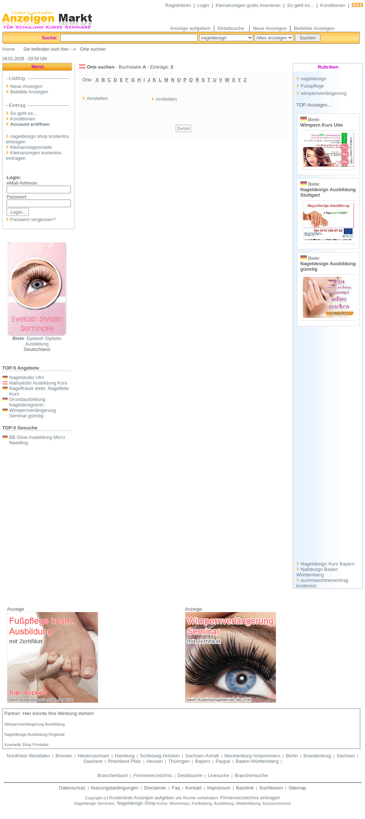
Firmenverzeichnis (152, 775)
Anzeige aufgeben (190, 28)
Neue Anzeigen (270, 28)
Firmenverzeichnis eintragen (250, 797)
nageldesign (313, 78)
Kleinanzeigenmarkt (31, 147)
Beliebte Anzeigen (314, 28)
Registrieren (178, 5)
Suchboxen (271, 788)
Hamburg (124, 755)
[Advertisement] (328, 445)
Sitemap (297, 788)
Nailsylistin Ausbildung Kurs (38, 383)
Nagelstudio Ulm (26, 377)
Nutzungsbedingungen (114, 788)
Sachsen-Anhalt (202, 755)
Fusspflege (312, 86)
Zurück (183, 128)
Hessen (155, 761)
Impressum (219, 788)
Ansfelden (166, 99)
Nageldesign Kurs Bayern (327, 564)
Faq (176, 788)
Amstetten (97, 98)
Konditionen (333, 5)
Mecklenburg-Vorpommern (252, 755)
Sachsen (346, 755)
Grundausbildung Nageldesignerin (27, 402)
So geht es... (300, 5)
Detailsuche (231, 28)
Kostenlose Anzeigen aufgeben (142, 797)
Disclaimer (155, 788)
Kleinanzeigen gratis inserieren (248, 5)
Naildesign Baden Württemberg (317, 572)
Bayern (202, 761)
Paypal (223, 761)
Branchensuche (251, 775)
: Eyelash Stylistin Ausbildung (36, 341)
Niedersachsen (94, 755)
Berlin (292, 755)
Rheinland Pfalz (124, 761)
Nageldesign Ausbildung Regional (34, 734)
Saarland (92, 761)
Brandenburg (317, 755)
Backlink (245, 788)
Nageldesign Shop (136, 803)
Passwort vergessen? (33, 219)
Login (203, 5)
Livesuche (218, 775)
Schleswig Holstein (160, 755)
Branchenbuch (112, 775)
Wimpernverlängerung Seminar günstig (32, 412)
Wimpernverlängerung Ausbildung (34, 724)
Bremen (64, 755)
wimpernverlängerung (323, 93)
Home (8, 49)
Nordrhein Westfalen (28, 755)
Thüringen (179, 761)
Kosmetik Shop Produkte (26, 744)
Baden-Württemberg (257, 761)
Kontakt (193, 788)
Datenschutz (72, 788)
